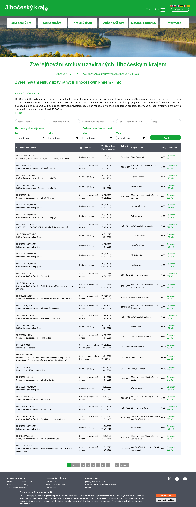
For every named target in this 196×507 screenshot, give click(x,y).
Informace (174, 23)
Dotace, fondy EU (143, 23)
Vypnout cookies (166, 500)
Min (17, 133)
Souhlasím (166, 495)
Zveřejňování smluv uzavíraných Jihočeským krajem (111, 74)
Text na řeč (152, 9)
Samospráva (52, 23)
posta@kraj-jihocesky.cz (95, 482)
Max (51, 133)
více (20, 112)
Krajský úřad (83, 23)
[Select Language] (180, 10)
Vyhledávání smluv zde (27, 93)
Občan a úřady (113, 23)
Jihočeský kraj (21, 23)
